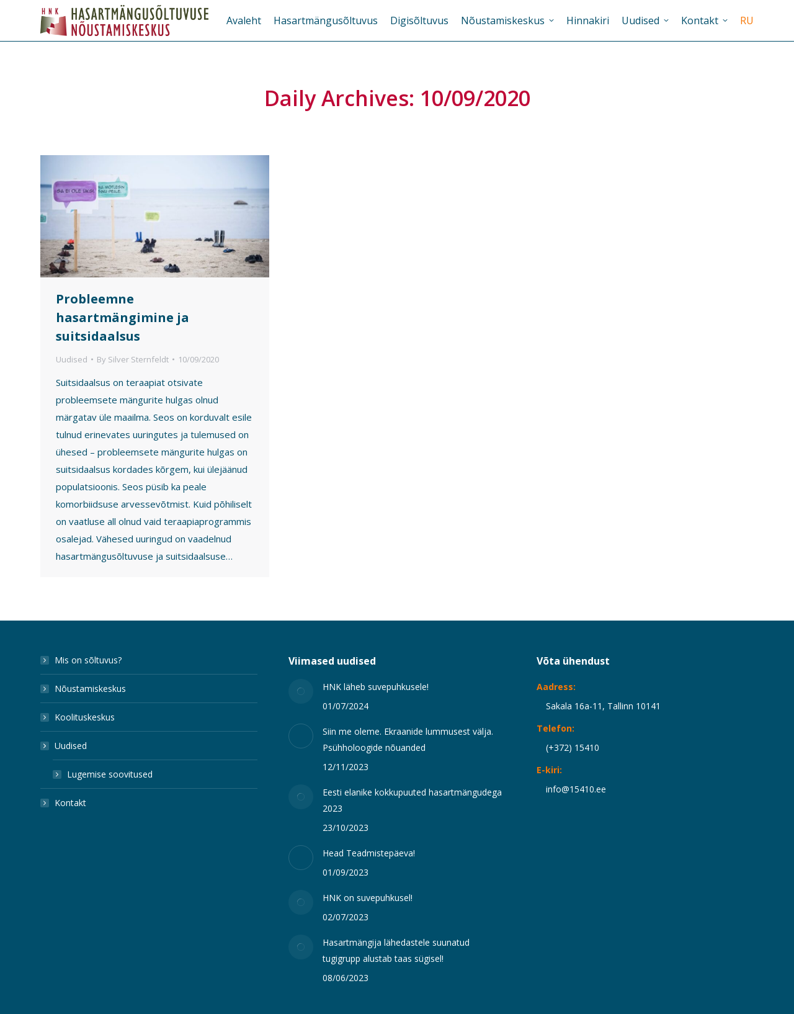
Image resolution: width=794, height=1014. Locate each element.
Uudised (71, 359)
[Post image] (300, 691)
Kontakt (70, 803)
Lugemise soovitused (110, 774)
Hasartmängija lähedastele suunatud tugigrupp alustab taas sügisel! (396, 950)
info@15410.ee (576, 789)
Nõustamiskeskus (90, 688)
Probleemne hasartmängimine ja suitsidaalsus (122, 317)
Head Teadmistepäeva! (369, 853)
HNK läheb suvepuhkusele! (376, 687)
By (133, 359)
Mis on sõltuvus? (88, 660)
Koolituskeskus (85, 717)
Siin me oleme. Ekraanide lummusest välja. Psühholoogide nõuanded (408, 739)
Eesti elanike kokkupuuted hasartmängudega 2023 (412, 800)
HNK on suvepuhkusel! (368, 898)
